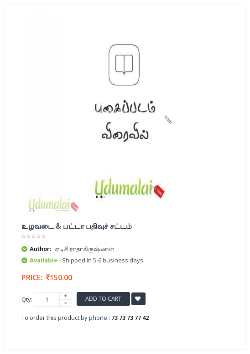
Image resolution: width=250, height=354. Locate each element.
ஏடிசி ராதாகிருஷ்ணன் (84, 249)
